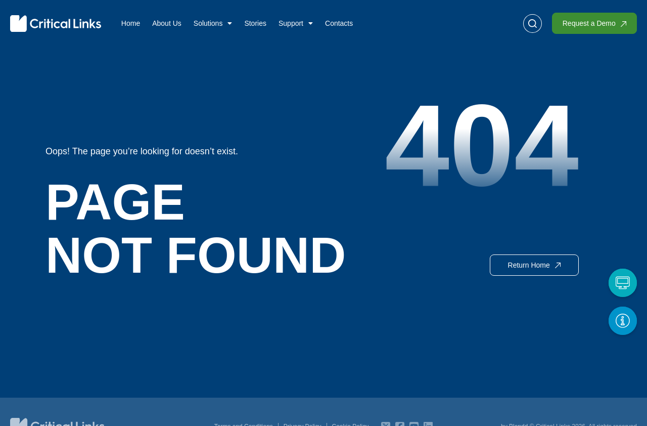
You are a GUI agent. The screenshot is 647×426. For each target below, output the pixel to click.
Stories (255, 23)
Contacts (339, 23)
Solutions (213, 23)
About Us (166, 23)
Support (296, 23)
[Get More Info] (623, 321)
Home (130, 23)
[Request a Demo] (623, 283)
